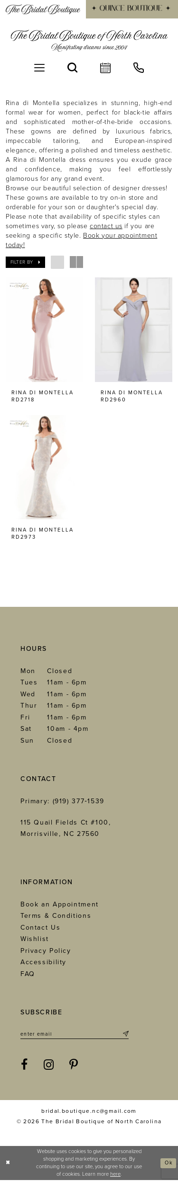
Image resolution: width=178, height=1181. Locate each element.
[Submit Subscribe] (125, 1035)
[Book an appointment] (105, 67)
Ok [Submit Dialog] (168, 1164)
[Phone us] (138, 67)
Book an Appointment (59, 905)
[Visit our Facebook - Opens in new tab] (24, 1066)
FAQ (27, 974)
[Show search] (72, 67)
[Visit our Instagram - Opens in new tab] (49, 1066)
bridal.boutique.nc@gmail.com (89, 1112)
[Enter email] (74, 1035)
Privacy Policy (45, 951)
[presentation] (44, 329)
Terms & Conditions (55, 917)
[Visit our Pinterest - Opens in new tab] (74, 1066)
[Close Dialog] (8, 1164)
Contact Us (40, 928)
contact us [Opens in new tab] (106, 226)
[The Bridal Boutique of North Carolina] (89, 41)
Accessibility (43, 963)
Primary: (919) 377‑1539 (62, 802)
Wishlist (34, 940)
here (115, 1175)
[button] (39, 67)
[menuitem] (43, 9)
